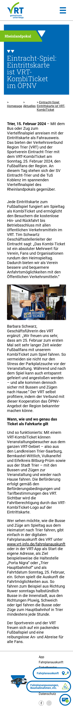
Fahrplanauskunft (51, 662)
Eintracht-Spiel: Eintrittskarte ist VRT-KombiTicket (51, 106)
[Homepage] (15, 10)
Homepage (14, 106)
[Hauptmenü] (63, 10)
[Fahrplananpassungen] (48, 686)
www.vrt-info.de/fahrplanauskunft (36, 544)
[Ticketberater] (65, 700)
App (41, 657)
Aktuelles (29, 106)
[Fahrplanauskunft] (52, 673)
